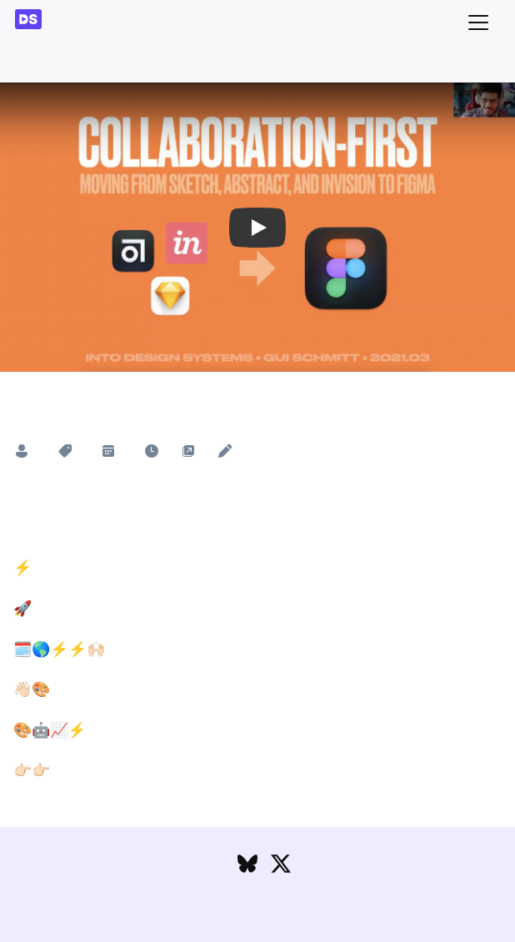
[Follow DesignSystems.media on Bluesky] (248, 867)
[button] (257, 228)
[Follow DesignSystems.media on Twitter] (281, 867)
